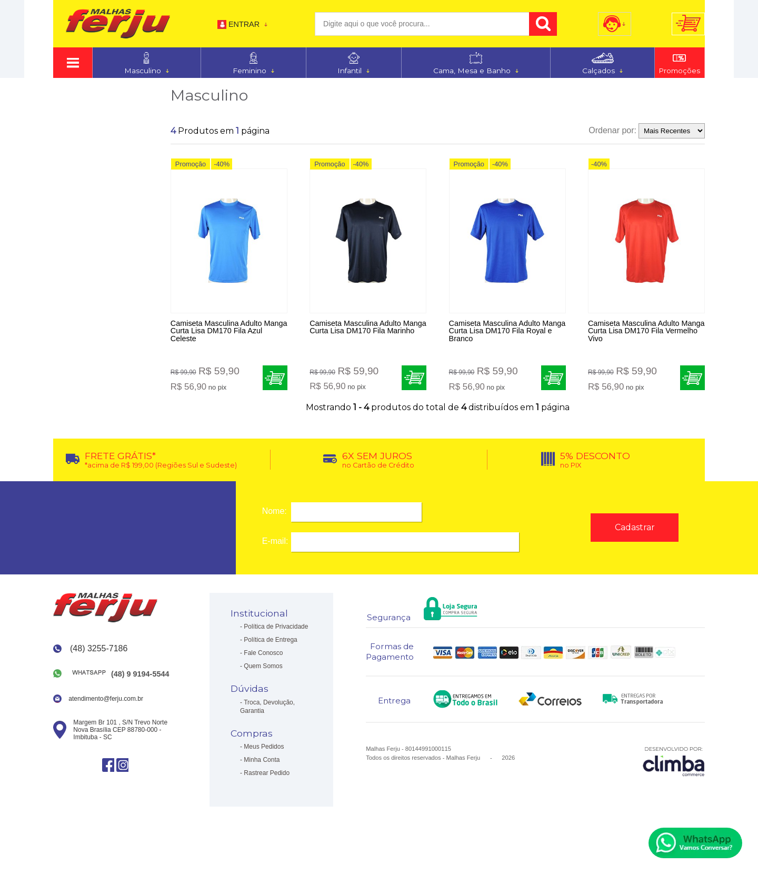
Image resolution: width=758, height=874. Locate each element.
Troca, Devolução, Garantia (267, 713)
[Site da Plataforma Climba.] (674, 767)
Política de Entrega (270, 646)
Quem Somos (263, 673)
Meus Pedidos (264, 753)
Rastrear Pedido (267, 779)
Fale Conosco (263, 659)
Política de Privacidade (276, 633)
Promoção (190, 166)
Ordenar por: (612, 130)
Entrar (244, 24)
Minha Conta (262, 766)
